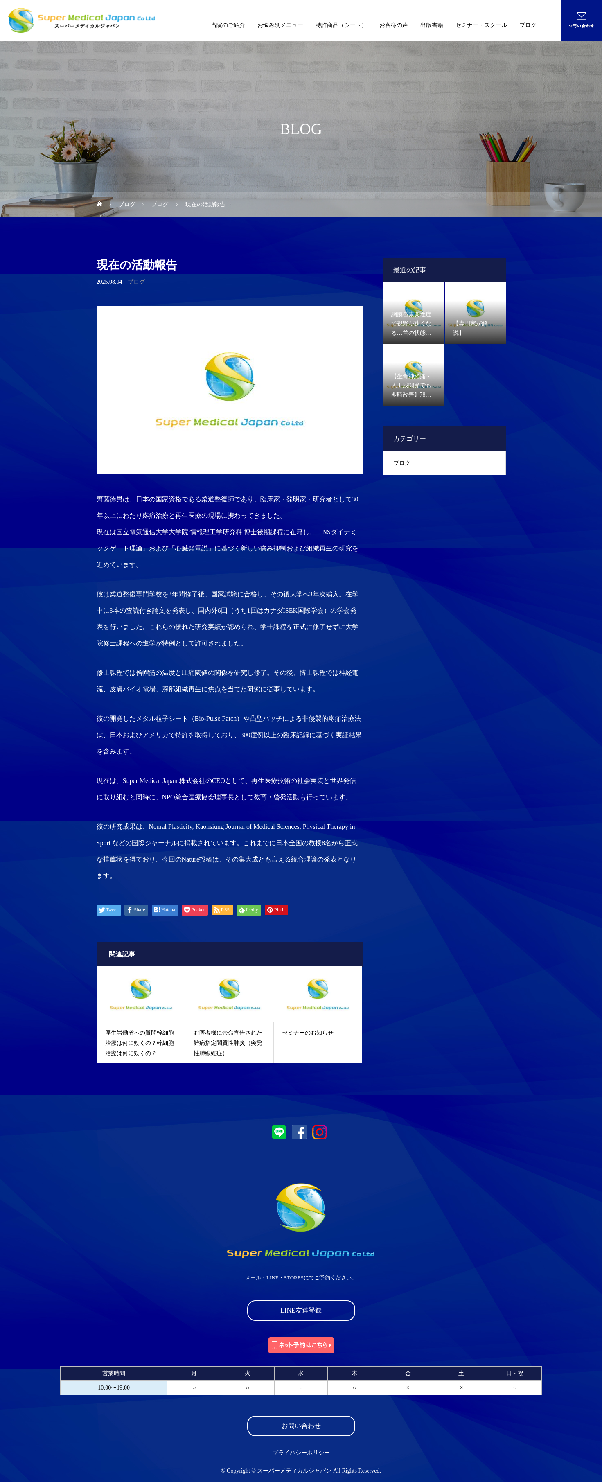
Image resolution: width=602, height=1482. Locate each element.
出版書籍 (431, 25)
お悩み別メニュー (280, 25)
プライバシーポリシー (301, 1453)
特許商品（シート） (341, 25)
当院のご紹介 (228, 25)
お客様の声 (393, 25)
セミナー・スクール (481, 25)
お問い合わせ (301, 1425)
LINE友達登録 (300, 1310)
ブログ (528, 25)
